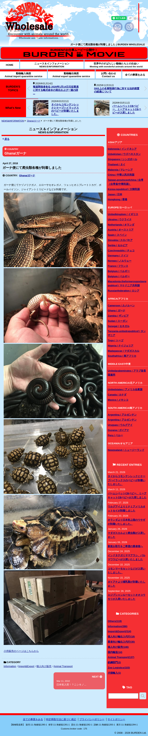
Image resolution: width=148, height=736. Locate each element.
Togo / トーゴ (115, 340)
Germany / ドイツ (118, 255)
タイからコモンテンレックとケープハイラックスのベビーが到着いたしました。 (65, 109)
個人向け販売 (43, 666)
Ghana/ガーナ (33, 121)
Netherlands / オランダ (121, 224)
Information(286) (117, 626)
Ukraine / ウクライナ (120, 219)
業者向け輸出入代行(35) (121, 641)
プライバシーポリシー (91, 719)
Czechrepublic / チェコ (121, 250)
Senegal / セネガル (119, 326)
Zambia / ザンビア (118, 315)
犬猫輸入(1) (114, 672)
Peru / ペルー (115, 435)
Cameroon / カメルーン (121, 305)
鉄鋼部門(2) (114, 662)
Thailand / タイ (116, 164)
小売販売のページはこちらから (21, 651)
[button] (145, 88)
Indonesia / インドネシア (122, 148)
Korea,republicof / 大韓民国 (124, 189)
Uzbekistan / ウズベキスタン (124, 154)
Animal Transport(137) (121, 657)
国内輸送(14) (115, 652)
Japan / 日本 (115, 194)
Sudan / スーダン (118, 320)
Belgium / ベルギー (119, 271)
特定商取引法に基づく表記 (61, 719)
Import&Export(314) (119, 631)
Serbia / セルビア (118, 245)
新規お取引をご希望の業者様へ (125, 546)
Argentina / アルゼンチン (122, 414)
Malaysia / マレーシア (120, 169)
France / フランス (118, 265)
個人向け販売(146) (118, 647)
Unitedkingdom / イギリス (123, 214)
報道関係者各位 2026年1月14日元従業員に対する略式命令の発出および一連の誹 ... (55, 90)
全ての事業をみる (33, 719)
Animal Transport (63, 666)
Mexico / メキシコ (118, 399)
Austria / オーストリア (121, 229)
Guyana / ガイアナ (118, 430)
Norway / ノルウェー (119, 260)
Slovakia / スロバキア (120, 240)
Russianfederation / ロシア (123, 290)
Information (10, 666)
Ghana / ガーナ (116, 310)
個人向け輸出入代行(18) (121, 636)
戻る (6, 139)
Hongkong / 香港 (117, 199)
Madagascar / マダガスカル (123, 350)
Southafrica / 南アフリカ (122, 355)
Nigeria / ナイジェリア (120, 345)
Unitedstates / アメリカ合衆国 (125, 389)
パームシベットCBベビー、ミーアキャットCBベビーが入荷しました (126, 109)
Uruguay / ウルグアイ (120, 424)
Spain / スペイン (117, 234)
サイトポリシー (116, 719)
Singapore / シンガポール (122, 159)
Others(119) (115, 621)
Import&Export (26, 666)
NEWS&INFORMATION (13, 121)
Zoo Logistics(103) (119, 667)
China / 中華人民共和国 (121, 174)
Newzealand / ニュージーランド (126, 450)
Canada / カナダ (117, 394)
